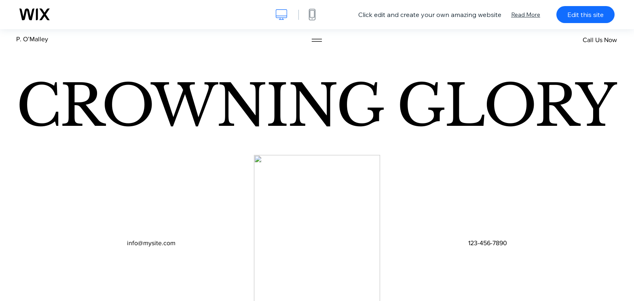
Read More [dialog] (525, 14)
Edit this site (585, 15)
